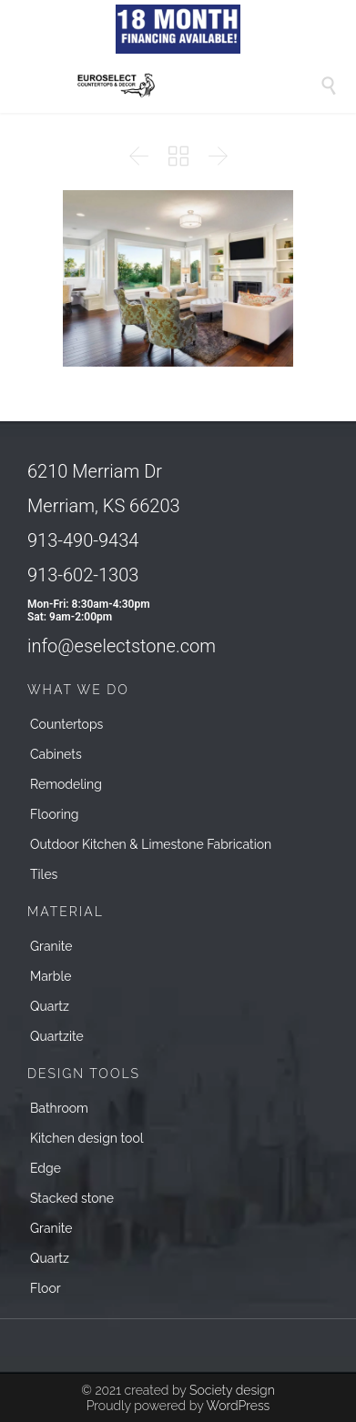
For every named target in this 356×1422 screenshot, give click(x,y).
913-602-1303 (82, 575)
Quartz (49, 1006)
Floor (45, 1288)
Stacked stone (72, 1198)
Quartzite (57, 1036)
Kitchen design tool (87, 1138)
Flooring (54, 814)
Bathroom (59, 1108)
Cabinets (56, 754)
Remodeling (66, 784)
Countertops (66, 724)
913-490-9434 (82, 540)
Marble (50, 976)
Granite (51, 946)
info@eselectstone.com (121, 646)
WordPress (238, 1405)
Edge (45, 1168)
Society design (232, 1390)
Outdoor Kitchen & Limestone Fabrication (150, 844)
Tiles (43, 874)
